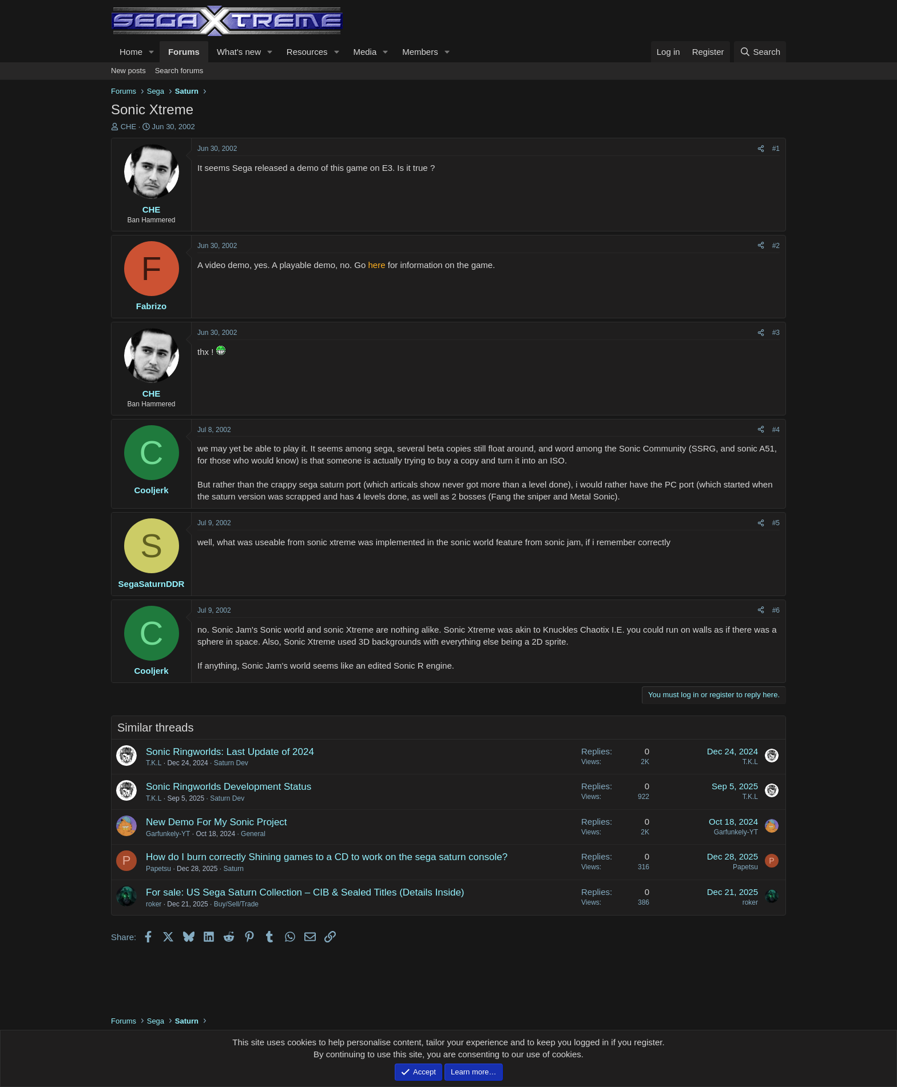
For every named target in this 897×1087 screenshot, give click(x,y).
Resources (307, 52)
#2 (776, 246)
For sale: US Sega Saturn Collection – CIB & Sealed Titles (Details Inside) (305, 892)
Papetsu (158, 869)
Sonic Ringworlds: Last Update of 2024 (230, 751)
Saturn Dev (231, 763)
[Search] (760, 51)
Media (364, 52)
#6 (776, 610)
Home (131, 52)
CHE (128, 126)
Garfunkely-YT (168, 834)
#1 (776, 149)
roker (153, 904)
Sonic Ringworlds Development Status (228, 786)
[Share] (760, 148)
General (253, 834)
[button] (152, 51)
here (377, 265)
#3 (776, 333)
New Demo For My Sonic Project (216, 822)
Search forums (179, 70)
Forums (184, 52)
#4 (776, 430)
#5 (776, 523)
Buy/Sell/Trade (236, 904)
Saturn (233, 869)
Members (420, 52)
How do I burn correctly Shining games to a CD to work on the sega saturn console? (326, 857)
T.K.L (153, 763)
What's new (239, 52)
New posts (128, 70)
